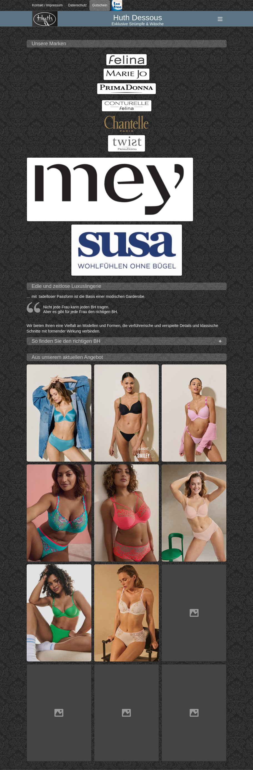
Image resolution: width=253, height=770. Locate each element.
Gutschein (99, 5)
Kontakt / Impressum (47, 5)
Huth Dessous (137, 17)
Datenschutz (77, 5)
